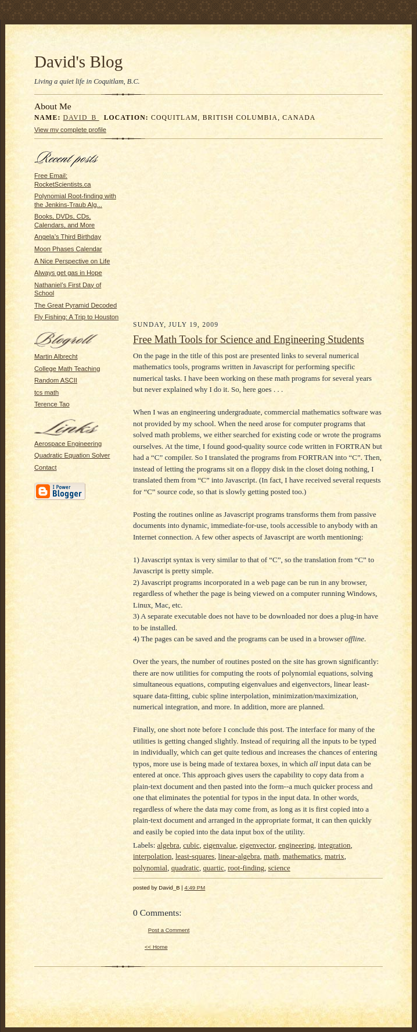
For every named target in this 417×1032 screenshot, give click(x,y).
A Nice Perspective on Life (72, 261)
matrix (334, 856)
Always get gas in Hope (68, 272)
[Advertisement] (258, 232)
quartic (213, 867)
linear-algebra (239, 856)
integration (334, 845)
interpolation (152, 856)
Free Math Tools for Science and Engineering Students (248, 339)
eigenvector (257, 845)
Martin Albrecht (56, 356)
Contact (45, 467)
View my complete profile (70, 129)
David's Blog (78, 61)
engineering (296, 845)
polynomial (150, 867)
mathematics (302, 856)
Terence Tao (52, 404)
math (271, 856)
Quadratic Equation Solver (72, 455)
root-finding (246, 867)
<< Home (156, 947)
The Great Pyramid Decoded (75, 305)
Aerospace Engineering (68, 443)
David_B (81, 118)
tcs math (46, 392)
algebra (168, 845)
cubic (191, 845)
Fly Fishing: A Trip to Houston (76, 316)
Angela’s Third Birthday (67, 236)
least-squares (194, 856)
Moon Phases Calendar (68, 248)
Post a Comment (169, 930)
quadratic (185, 867)
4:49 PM (195, 887)
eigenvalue (219, 845)
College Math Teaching (67, 368)
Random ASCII (55, 380)
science (279, 867)
